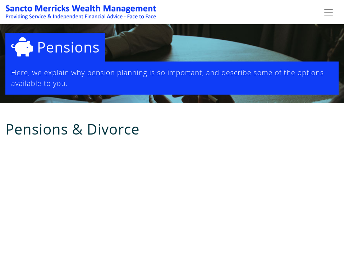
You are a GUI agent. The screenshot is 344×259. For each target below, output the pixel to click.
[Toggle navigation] (328, 12)
